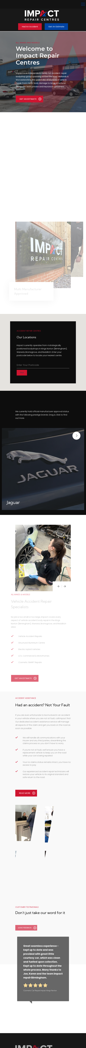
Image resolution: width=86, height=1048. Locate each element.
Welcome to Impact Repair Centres (37, 55)
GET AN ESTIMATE (30, 98)
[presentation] (59, 586)
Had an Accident (30, 26)
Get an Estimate (56, 26)
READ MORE (27, 793)
